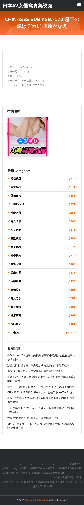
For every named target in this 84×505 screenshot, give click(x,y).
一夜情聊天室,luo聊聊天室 (42, 468)
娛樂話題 (44, 281)
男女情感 (44, 221)
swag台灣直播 (19, 468)
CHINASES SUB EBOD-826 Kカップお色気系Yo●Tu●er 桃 (39, 392)
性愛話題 (44, 213)
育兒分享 (44, 298)
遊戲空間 (44, 272)
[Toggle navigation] (79, 4)
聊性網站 (48, 486)
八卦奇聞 (44, 230)
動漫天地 (44, 264)
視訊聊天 (44, 324)
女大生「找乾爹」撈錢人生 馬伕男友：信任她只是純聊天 (40, 386)
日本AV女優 (44, 204)
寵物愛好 (44, 290)
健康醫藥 (44, 315)
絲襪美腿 (44, 178)
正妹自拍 (44, 196)
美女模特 (44, 187)
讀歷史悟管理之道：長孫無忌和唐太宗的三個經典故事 (38, 365)
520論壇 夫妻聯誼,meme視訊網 (48, 473)
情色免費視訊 (23, 473)
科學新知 (44, 255)
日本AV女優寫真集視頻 (36, 500)
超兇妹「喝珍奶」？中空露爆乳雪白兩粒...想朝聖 (35, 371)
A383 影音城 (26, 482)
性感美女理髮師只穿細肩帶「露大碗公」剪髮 (33, 417)
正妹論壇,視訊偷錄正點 (47, 482)
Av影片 (44, 332)
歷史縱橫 (44, 247)
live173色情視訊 (69, 482)
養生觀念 (44, 307)
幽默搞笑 (44, 238)
